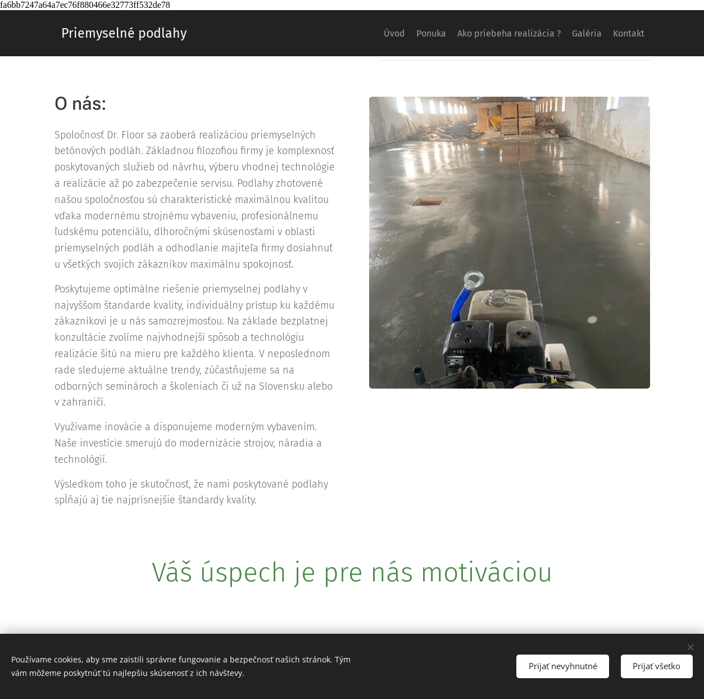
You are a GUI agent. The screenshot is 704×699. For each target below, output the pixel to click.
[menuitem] (354, 33)
